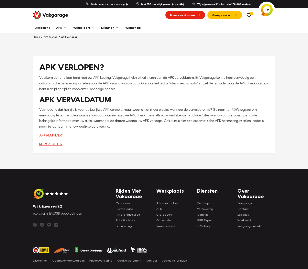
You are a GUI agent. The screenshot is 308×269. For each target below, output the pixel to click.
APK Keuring (49, 37)
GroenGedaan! (89, 250)
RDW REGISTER (50, 144)
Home (36, 37)
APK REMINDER (50, 135)
